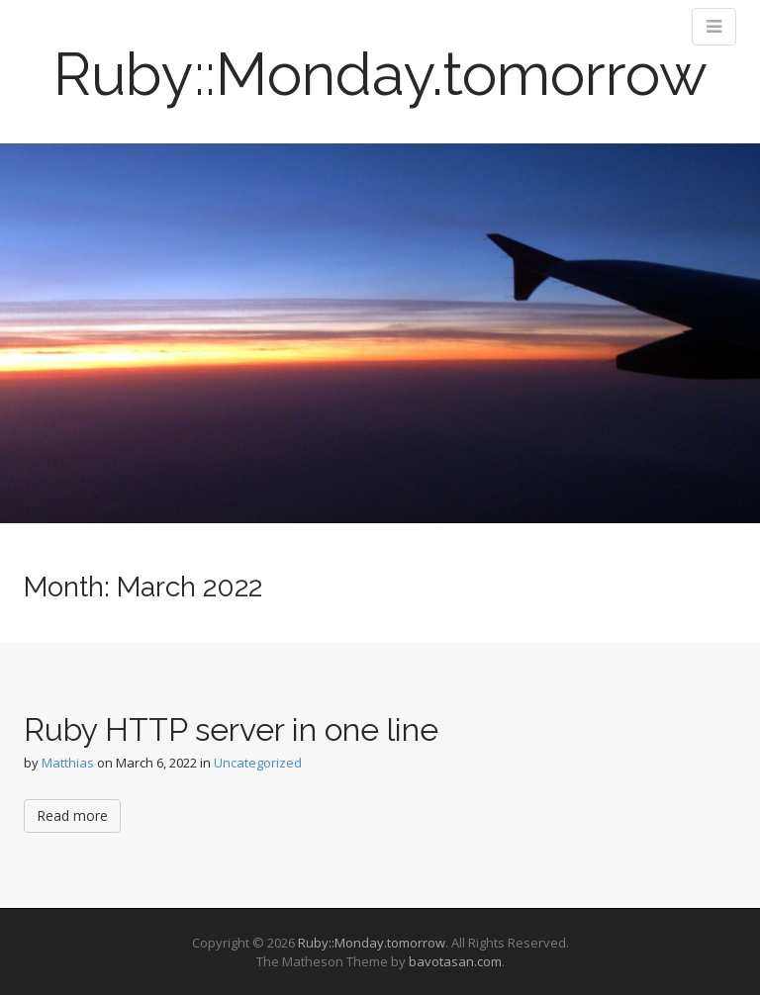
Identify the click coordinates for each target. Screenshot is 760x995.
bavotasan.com (455, 961)
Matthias (68, 762)
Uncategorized (258, 762)
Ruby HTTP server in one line (231, 729)
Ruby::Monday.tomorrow (380, 74)
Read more (72, 815)
